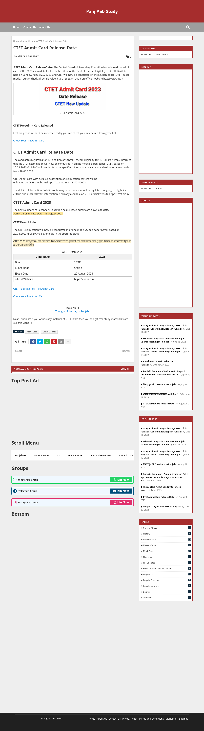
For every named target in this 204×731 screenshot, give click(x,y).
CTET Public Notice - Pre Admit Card (33, 288)
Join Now (121, 479)
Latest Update (28, 41)
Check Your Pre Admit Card (29, 140)
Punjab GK (21, 455)
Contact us (115, 718)
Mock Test (167, 551)
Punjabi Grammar (101, 455)
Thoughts (167, 597)
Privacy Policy (129, 718)
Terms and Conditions (151, 718)
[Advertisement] (72, 411)
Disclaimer (171, 718)
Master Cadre (167, 545)
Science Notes (76, 455)
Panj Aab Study (102, 11)
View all (125, 368)
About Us (44, 27)
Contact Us (29, 27)
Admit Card (32, 331)
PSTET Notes (167, 562)
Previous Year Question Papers (167, 568)
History (167, 533)
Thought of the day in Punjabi (72, 311)
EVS (58, 455)
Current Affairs (167, 527)
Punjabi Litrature (127, 455)
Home (16, 27)
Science (167, 591)
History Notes (41, 455)
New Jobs (167, 556)
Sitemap (183, 718)
